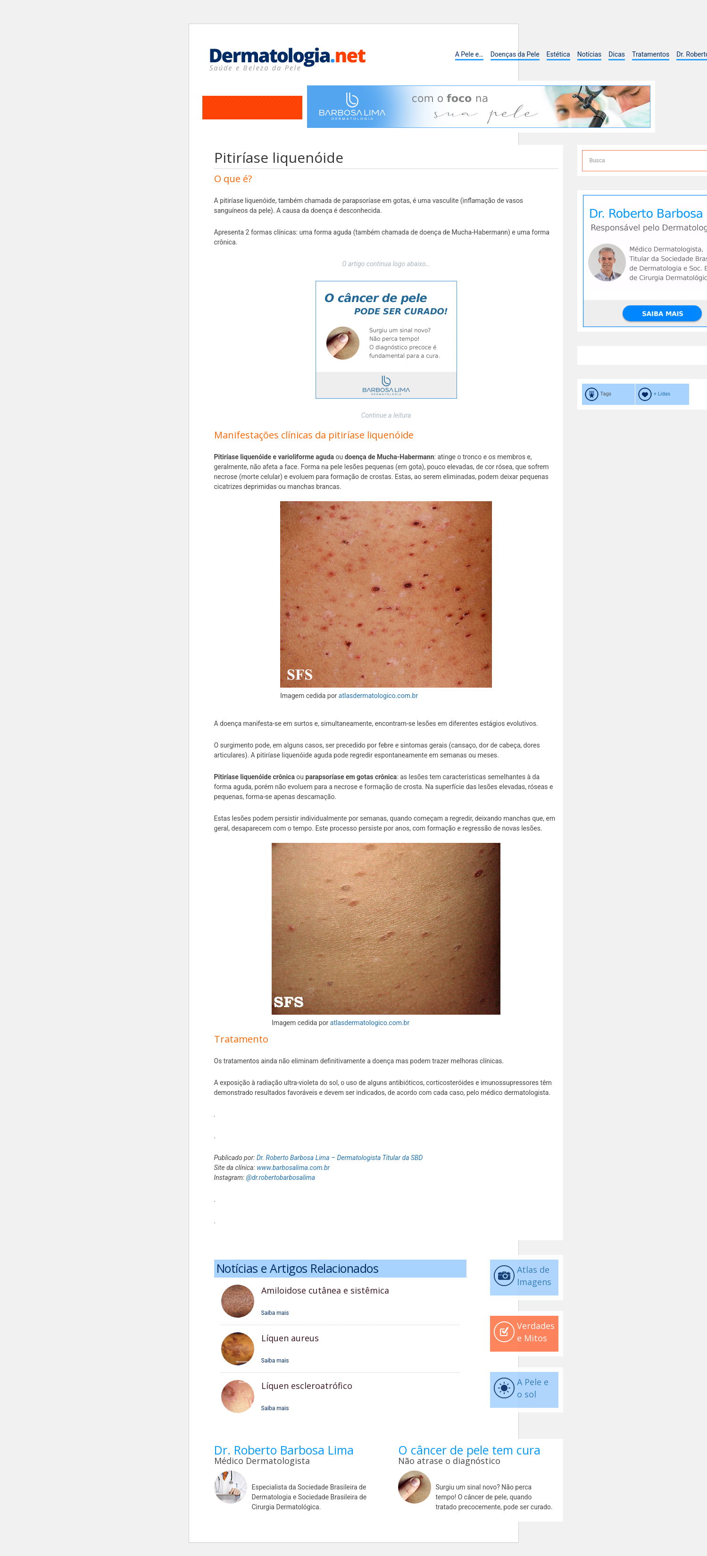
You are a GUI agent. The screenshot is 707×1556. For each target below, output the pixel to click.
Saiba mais (275, 1313)
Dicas (616, 54)
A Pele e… (469, 54)
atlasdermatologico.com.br (378, 695)
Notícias (589, 54)
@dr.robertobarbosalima (281, 1177)
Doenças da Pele (515, 54)
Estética (558, 54)
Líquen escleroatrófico (306, 1385)
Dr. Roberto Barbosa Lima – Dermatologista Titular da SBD (340, 1157)
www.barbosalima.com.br (293, 1167)
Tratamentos (650, 54)
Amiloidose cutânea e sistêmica (325, 1290)
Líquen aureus (290, 1338)
